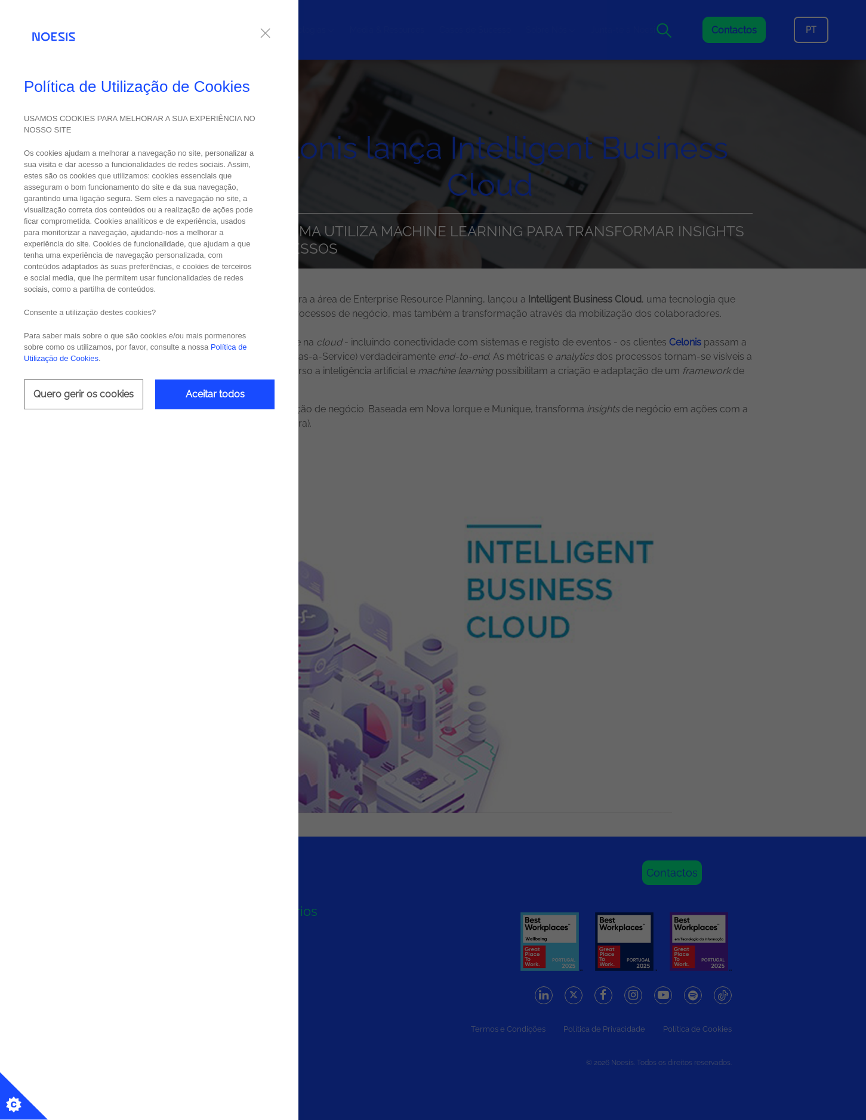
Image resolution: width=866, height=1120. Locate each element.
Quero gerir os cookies (83, 394)
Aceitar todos (215, 394)
